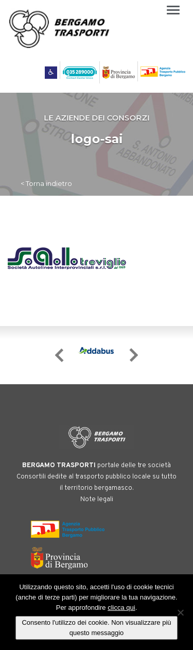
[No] (180, 612)
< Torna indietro (46, 183)
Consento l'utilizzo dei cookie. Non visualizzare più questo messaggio (96, 628)
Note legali (96, 499)
